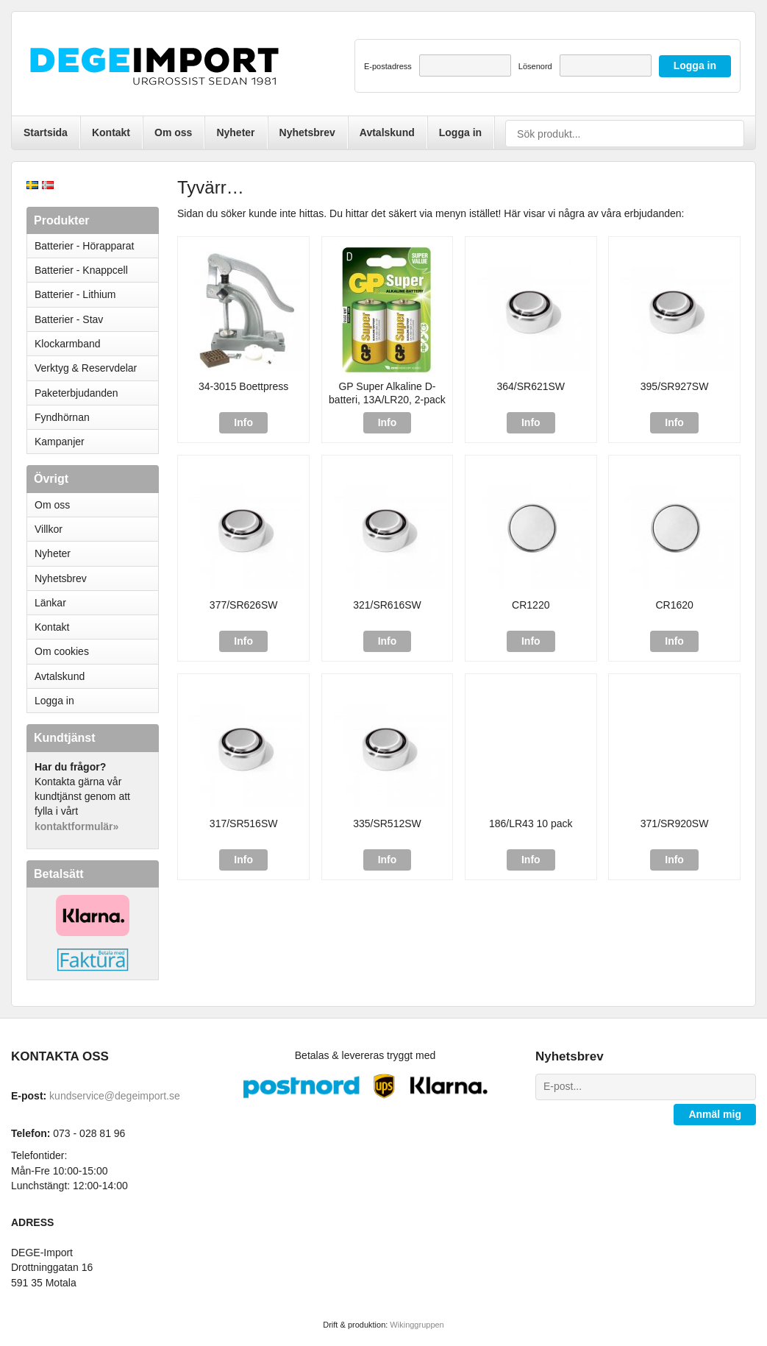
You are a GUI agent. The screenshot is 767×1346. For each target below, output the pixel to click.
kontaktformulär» (76, 826)
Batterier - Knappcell (96, 270)
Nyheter (235, 132)
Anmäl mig (714, 1114)
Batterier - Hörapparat (96, 246)
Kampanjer (60, 441)
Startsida (46, 132)
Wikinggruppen (416, 1324)
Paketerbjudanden (76, 393)
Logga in (460, 132)
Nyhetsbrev (307, 132)
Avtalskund (387, 132)
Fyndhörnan (62, 417)
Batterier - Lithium (96, 294)
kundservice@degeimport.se (114, 1096)
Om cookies (62, 651)
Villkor (49, 529)
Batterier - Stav (69, 319)
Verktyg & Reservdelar (86, 368)
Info (243, 422)
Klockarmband (96, 344)
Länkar (50, 603)
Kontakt (111, 132)
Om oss (173, 132)
